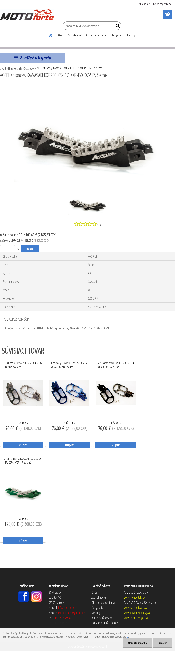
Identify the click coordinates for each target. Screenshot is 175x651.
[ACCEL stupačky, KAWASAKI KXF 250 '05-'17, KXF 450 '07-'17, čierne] (87, 86)
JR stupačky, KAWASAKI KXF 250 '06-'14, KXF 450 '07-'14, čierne (115, 365)
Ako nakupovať (74, 35)
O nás (60, 35)
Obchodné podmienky (96, 35)
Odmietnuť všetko (136, 643)
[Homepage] (50, 34)
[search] (116, 26)
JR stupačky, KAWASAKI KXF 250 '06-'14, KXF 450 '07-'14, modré (69, 365)
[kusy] (7, 248)
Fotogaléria (117, 35)
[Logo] (27, 14)
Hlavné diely (15, 68)
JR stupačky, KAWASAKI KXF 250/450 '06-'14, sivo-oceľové (23, 365)
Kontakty (131, 35)
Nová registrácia (162, 4)
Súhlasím (162, 643)
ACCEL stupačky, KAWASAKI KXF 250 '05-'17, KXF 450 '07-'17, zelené (23, 460)
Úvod (3, 68)
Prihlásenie (143, 4)
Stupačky (29, 68)
